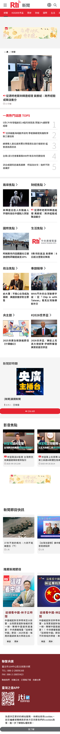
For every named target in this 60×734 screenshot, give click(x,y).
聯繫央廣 (8, 661)
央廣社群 (37, 679)
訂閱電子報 (26, 679)
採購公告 (15, 679)
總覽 (6, 13)
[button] (5, 4)
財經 (48, 13)
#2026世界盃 (22, 13)
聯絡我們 (6, 679)
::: (5, 51)
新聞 (13, 51)
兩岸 (37, 13)
